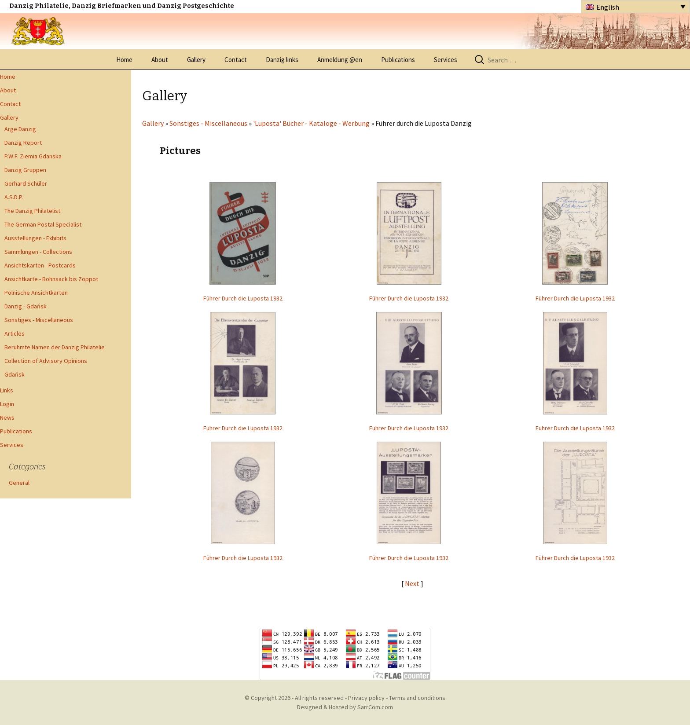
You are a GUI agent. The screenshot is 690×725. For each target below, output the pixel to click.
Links (6, 390)
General (19, 483)
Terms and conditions (417, 698)
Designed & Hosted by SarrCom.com (345, 707)
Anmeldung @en (339, 59)
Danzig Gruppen (25, 170)
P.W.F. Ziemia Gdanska (33, 156)
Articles (14, 333)
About (159, 59)
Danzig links (282, 59)
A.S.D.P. (13, 197)
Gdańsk (14, 374)
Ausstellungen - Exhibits (35, 238)
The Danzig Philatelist (32, 211)
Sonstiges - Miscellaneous (38, 320)
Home (124, 59)
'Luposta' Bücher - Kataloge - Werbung (311, 123)
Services (445, 59)
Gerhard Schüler (25, 183)
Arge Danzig (20, 129)
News (7, 417)
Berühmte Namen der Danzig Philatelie (54, 347)
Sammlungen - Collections (38, 252)
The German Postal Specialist (42, 224)
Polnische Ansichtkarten (36, 293)
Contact (235, 59)
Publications (398, 59)
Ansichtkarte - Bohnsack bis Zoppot (51, 279)
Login (7, 404)
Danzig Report (23, 142)
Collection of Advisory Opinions (45, 361)
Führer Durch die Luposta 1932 (243, 298)
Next (413, 583)
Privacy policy (366, 698)
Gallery (196, 59)
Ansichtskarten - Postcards (40, 265)
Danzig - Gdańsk (25, 306)
